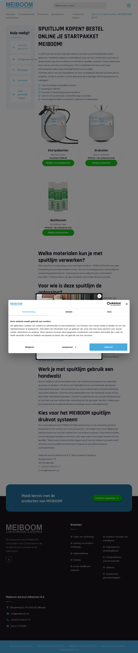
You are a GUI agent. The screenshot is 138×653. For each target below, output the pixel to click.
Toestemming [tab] (28, 312)
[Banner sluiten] (127, 304)
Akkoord (108, 347)
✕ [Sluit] (99, 296)
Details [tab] (69, 312)
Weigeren (29, 347)
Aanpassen (69, 347)
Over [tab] (109, 312)
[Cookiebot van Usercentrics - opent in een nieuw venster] (109, 304)
